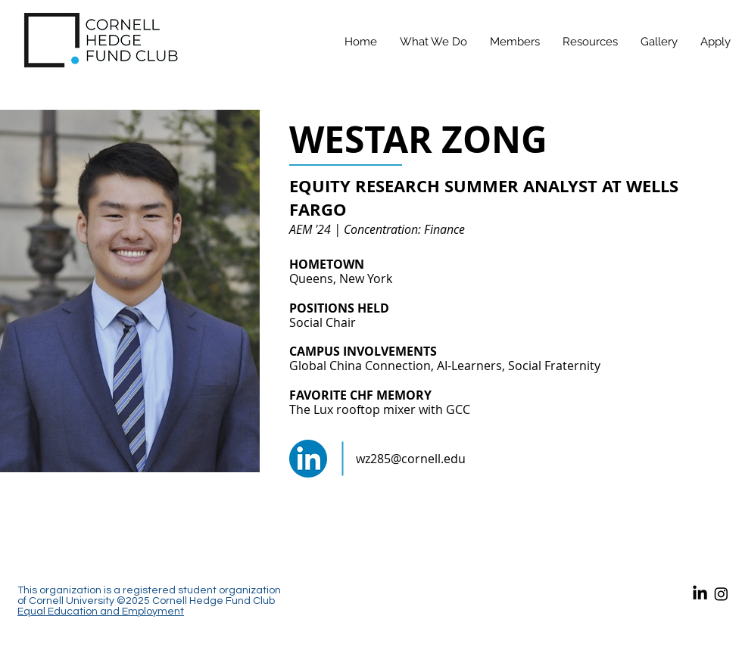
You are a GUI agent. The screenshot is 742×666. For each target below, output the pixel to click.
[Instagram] (721, 593)
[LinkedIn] (700, 593)
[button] (515, 41)
